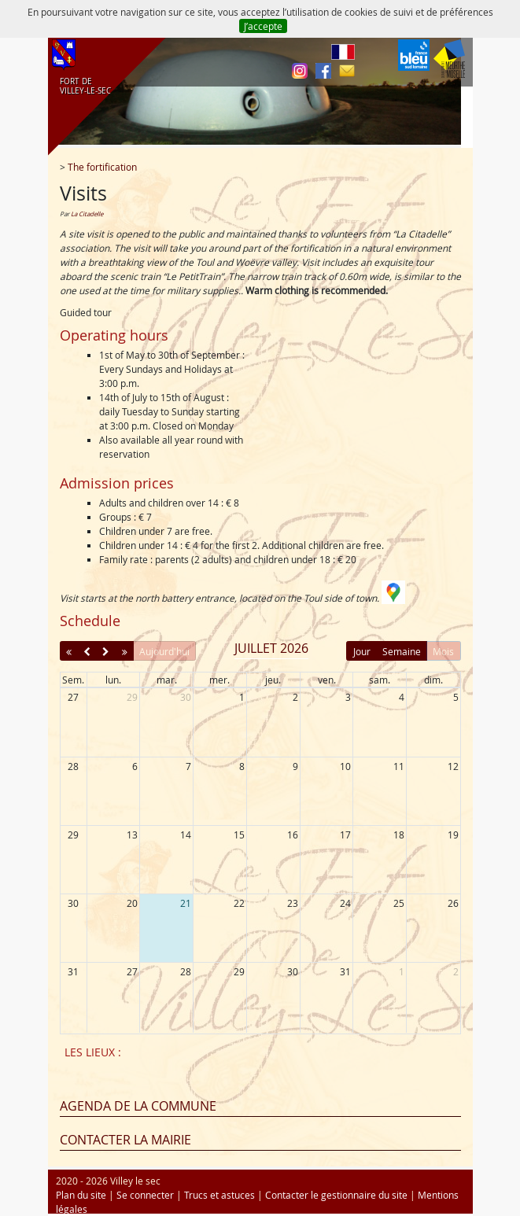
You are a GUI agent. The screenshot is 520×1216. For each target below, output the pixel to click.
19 (453, 834)
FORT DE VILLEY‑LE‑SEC (83, 86)
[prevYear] (69, 651)
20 (132, 903)
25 (398, 903)
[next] (106, 651)
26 (453, 903)
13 (132, 834)
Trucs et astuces (219, 1194)
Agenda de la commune (138, 1106)
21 (185, 903)
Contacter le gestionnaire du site (336, 1194)
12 (453, 766)
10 (345, 766)
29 (132, 697)
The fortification (102, 166)
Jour (362, 651)
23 (292, 903)
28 (73, 766)
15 (239, 834)
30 (185, 697)
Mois (443, 651)
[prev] (87, 651)
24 (345, 903)
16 (292, 834)
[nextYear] (125, 651)
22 (239, 903)
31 (73, 971)
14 (185, 834)
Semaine (401, 651)
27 (73, 697)
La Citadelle (87, 214)
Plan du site (81, 1194)
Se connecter (145, 1194)
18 (398, 834)
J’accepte (263, 26)
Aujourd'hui (164, 651)
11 (398, 766)
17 (345, 834)
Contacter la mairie (125, 1139)
